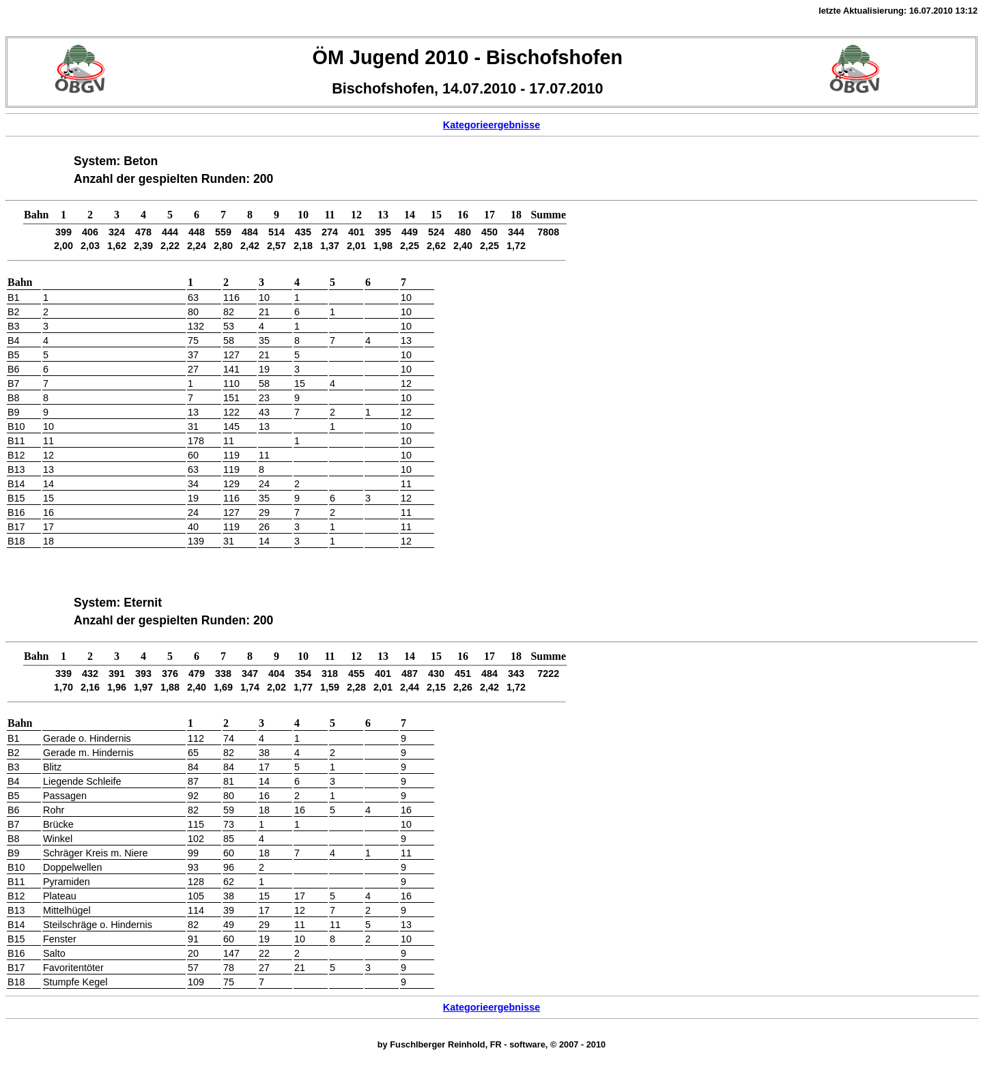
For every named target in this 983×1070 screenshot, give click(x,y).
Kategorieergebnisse (491, 124)
